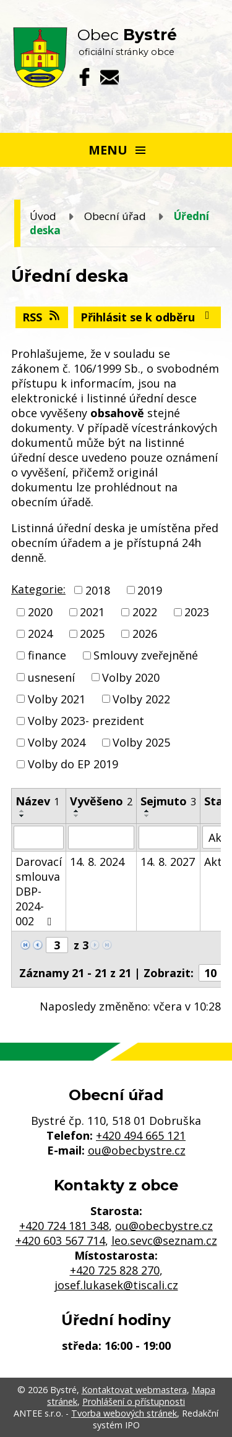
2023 (196, 611)
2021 (92, 611)
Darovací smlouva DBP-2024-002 (38, 891)
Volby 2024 (56, 742)
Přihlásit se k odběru (147, 317)
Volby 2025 (141, 742)
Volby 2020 (131, 677)
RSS (42, 317)
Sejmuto (168, 801)
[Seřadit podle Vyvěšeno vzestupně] (77, 810)
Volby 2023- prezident (86, 720)
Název (37, 801)
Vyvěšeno (101, 801)
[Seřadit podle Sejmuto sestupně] (147, 815)
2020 (40, 611)
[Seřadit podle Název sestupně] (22, 815)
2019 (149, 590)
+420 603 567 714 (60, 1240)
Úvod (43, 216)
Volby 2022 (141, 699)
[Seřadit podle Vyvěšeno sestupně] (77, 815)
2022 (144, 611)
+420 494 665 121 (141, 1135)
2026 (144, 633)
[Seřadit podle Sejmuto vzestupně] (147, 810)
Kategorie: (38, 589)
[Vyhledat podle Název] (39, 837)
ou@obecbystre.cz (137, 1150)
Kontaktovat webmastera (134, 1390)
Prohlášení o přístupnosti (133, 1401)
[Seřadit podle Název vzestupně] (22, 810)
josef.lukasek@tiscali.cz (116, 1285)
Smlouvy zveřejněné (145, 655)
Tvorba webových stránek (124, 1413)
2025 (92, 633)
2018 (97, 590)
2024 (40, 633)
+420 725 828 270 (115, 1270)
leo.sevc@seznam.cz (164, 1240)
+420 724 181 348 (64, 1225)
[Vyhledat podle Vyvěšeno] (101, 837)
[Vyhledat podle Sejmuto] (168, 837)
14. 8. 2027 (167, 861)
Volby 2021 (56, 699)
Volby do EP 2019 (73, 764)
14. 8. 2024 (97, 861)
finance (47, 655)
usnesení (51, 677)
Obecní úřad (115, 216)
